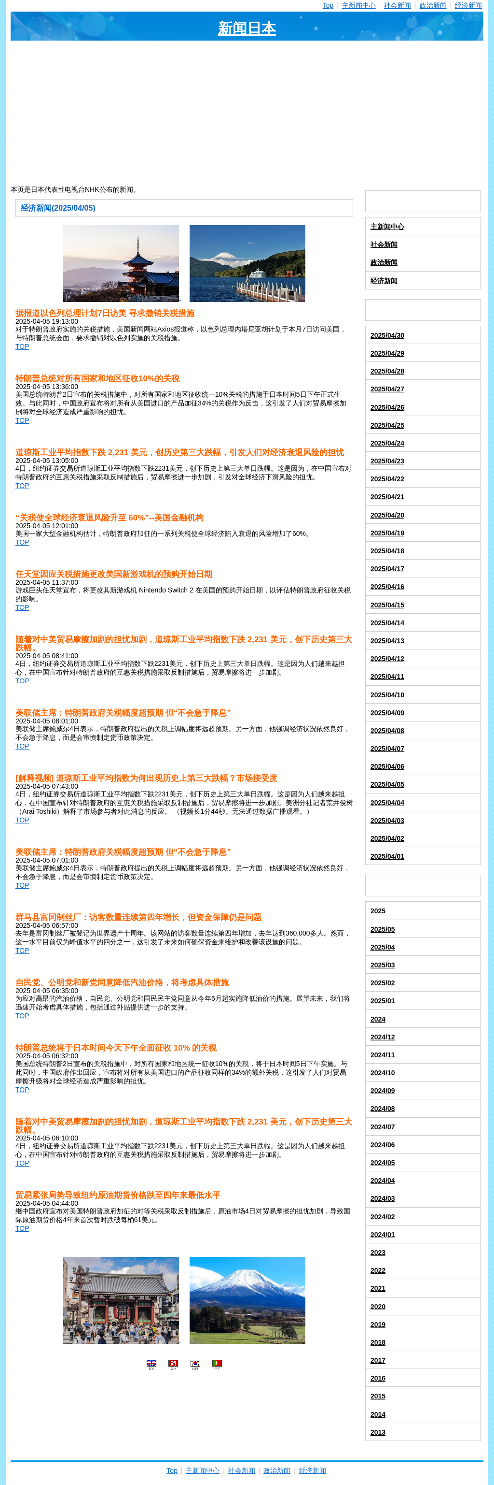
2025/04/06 (387, 766)
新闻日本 (247, 28)
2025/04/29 (387, 353)
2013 (377, 1432)
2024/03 (382, 1198)
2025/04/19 (387, 533)
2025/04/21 (387, 497)
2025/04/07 (387, 748)
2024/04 (382, 1180)
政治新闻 (433, 5)
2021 (377, 1288)
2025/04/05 (387, 784)
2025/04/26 (387, 407)
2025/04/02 (387, 838)
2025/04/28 (387, 371)
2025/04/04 (387, 803)
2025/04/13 (387, 641)
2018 (377, 1342)
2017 (377, 1360)
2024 (377, 1019)
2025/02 (382, 983)
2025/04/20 (387, 515)
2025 (377, 911)
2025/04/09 (387, 713)
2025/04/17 (387, 569)
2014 (377, 1414)
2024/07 (382, 1127)
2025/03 (382, 965)
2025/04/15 (387, 605)
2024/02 (382, 1217)
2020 (377, 1307)
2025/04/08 (387, 731)
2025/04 (382, 947)
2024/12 (382, 1037)
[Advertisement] (247, 113)
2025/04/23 (387, 461)
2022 (377, 1270)
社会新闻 (397, 5)
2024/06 (382, 1145)
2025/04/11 (387, 676)
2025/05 (382, 929)
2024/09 (382, 1091)
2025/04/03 (387, 820)
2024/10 (382, 1073)
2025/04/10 (387, 695)
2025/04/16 (387, 587)
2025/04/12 (387, 659)
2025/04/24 (387, 443)
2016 (377, 1378)
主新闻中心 (359, 5)
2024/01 (382, 1235)
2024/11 (382, 1055)
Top (328, 5)
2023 (377, 1252)
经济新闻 (468, 5)
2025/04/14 (387, 623)
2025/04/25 (387, 425)
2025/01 (382, 1001)
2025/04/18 (387, 551)
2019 (377, 1324)
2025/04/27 (387, 389)
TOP (22, 346)
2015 (377, 1396)
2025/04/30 (387, 335)
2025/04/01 (387, 856)
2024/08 (382, 1108)
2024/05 (382, 1163)
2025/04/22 (387, 479)
